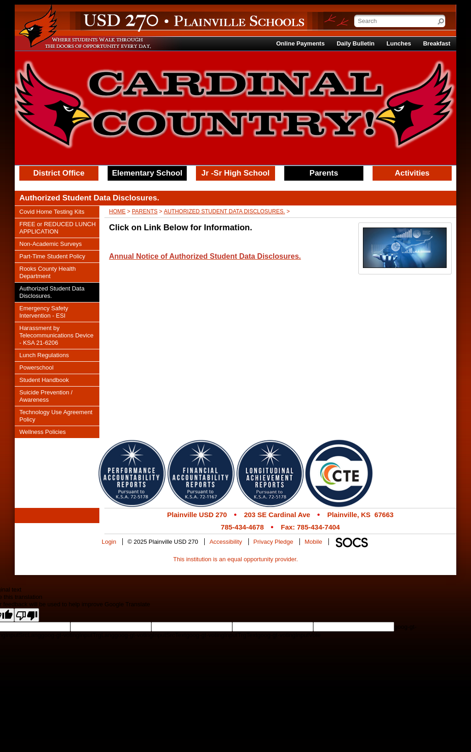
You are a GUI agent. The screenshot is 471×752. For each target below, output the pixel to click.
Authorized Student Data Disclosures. (224, 211)
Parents (145, 211)
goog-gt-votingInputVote (289, 635)
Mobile (313, 541)
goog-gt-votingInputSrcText (150, 635)
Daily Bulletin (355, 43)
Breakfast (436, 43)
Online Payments (300, 43)
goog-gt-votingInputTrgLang (78, 635)
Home (117, 211)
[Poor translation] (26, 615)
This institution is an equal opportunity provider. (235, 559)
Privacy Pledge (273, 541)
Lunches (398, 43)
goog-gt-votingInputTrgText (221, 635)
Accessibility (225, 541)
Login (109, 541)
